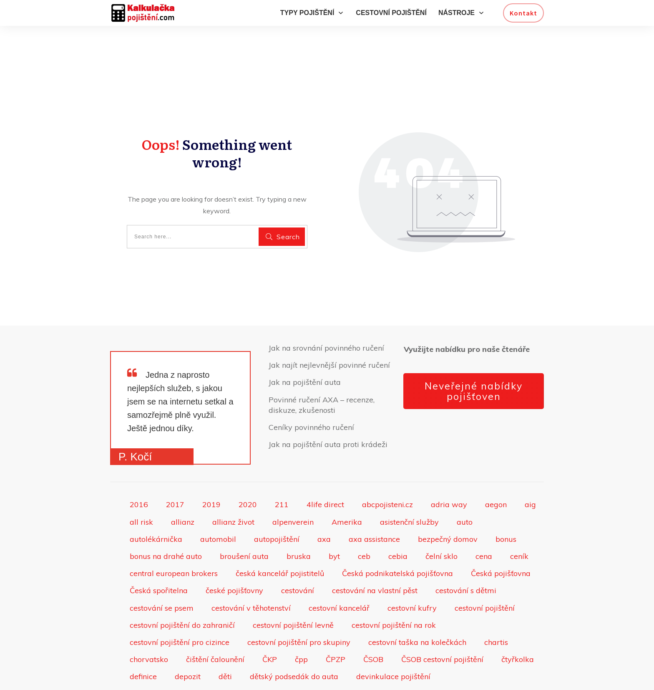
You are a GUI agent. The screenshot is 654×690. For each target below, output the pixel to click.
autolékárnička (156, 506)
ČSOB (373, 627)
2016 (139, 472)
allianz (182, 489)
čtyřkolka (517, 627)
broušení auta (244, 524)
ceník (519, 524)
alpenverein (293, 489)
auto (465, 489)
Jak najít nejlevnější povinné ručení (329, 333)
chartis (496, 609)
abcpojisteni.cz (387, 472)
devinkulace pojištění (393, 644)
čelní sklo (441, 524)
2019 (211, 472)
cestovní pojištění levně (293, 592)
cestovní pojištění (485, 575)
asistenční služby (409, 489)
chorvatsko (149, 627)
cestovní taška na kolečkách (417, 609)
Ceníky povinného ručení (311, 394)
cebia (397, 524)
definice (143, 644)
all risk (141, 489)
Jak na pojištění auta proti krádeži (328, 412)
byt (334, 524)
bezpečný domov (448, 506)
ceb (364, 524)
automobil (218, 506)
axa (324, 506)
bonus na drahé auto (166, 524)
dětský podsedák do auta (294, 644)
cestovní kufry (412, 575)
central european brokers (174, 541)
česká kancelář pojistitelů (280, 541)
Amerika (347, 489)
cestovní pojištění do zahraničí (182, 592)
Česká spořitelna (159, 558)
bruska (299, 524)
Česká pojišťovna (501, 541)
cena (483, 524)
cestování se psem (162, 575)
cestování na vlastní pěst (375, 558)
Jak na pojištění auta (305, 350)
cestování (297, 558)
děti (225, 644)
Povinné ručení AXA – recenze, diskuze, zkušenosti (322, 372)
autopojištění (276, 506)
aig (530, 472)
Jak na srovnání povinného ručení (326, 315)
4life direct (325, 472)
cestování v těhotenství (251, 575)
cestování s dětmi (465, 558)
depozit (188, 644)
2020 (248, 472)
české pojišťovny (234, 558)
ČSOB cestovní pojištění (442, 627)
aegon (496, 472)
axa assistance (374, 506)
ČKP (269, 627)
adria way (449, 472)
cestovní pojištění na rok (394, 592)
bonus (506, 506)
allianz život (233, 489)
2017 (175, 472)
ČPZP (335, 627)
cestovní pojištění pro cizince (179, 609)
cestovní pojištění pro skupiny (298, 609)
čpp (301, 627)
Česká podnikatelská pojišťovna (397, 541)
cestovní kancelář (339, 575)
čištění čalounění (215, 627)
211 (282, 472)
